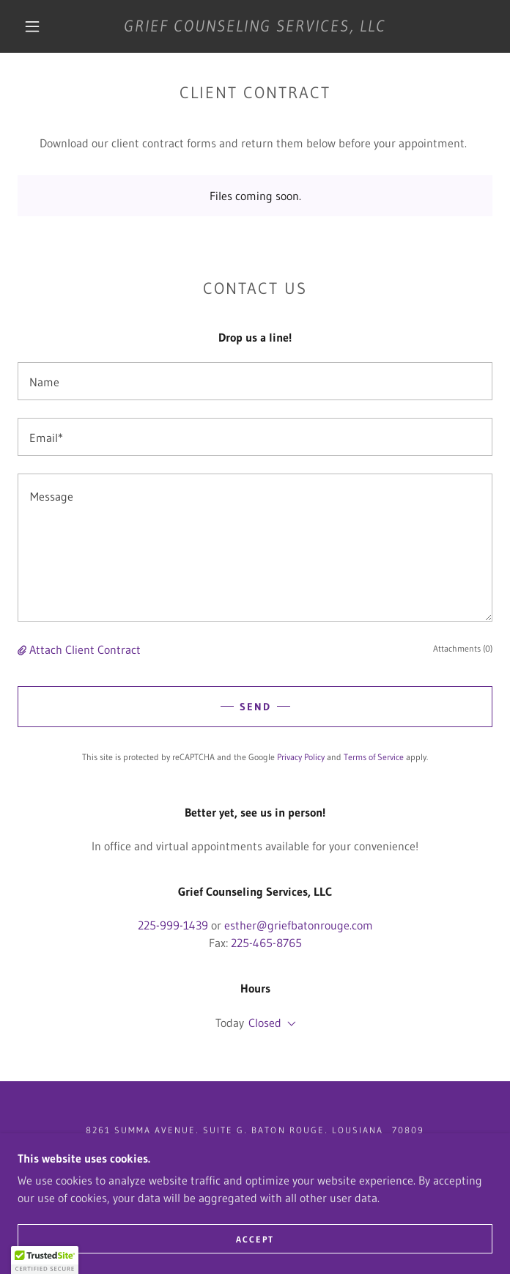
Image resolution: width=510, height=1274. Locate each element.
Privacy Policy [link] (301, 756)
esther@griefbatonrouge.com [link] (298, 925)
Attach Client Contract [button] (85, 649)
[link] (255, 26)
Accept (255, 1239)
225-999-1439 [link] (173, 925)
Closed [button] (264, 1022)
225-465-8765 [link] (266, 942)
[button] (41, 26)
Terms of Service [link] (374, 756)
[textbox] (255, 381)
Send (255, 706)
